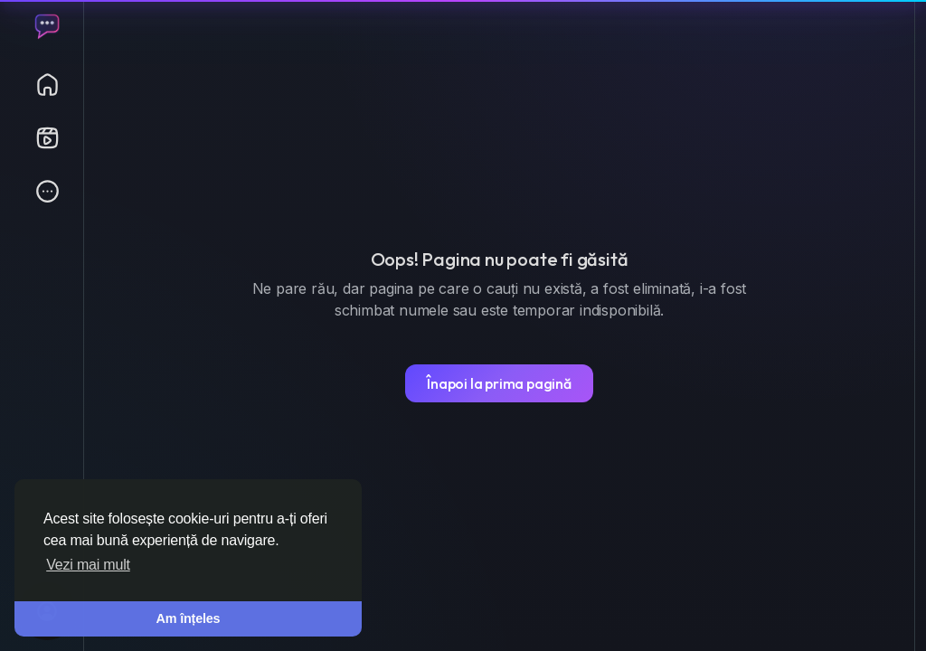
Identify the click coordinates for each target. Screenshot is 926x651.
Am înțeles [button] (188, 618)
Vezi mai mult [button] (88, 564)
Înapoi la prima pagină (499, 383)
